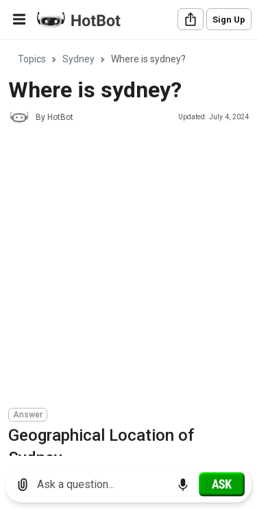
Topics (32, 58)
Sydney (78, 58)
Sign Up (228, 19)
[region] (128, 248)
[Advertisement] (128, 267)
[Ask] (222, 484)
